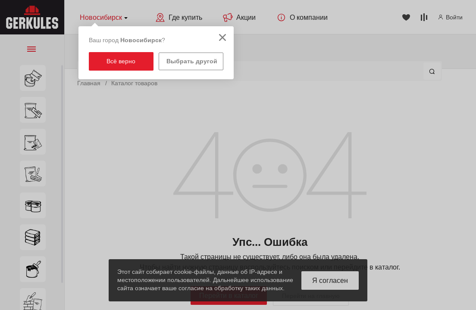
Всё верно (120, 61)
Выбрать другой (191, 61)
